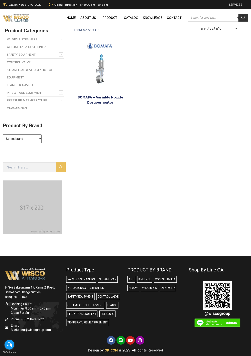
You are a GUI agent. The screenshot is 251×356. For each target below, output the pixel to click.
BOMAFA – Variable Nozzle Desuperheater (100, 100)
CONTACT (174, 18)
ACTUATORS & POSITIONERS (27, 47)
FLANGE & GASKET (20, 85)
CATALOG (131, 18)
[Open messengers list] (9, 345)
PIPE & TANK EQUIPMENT (25, 92)
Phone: (27, 319)
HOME (71, 18)
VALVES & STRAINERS (22, 39)
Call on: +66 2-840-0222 (24, 4)
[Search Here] (29, 167)
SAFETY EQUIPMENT (21, 54)
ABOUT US (89, 18)
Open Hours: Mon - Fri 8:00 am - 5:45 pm (81, 4)
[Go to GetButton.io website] (9, 352)
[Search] (243, 18)
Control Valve (19, 62)
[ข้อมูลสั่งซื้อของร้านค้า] (219, 28)
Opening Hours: (21, 304)
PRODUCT (111, 18)
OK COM (111, 350)
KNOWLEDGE (152, 18)
